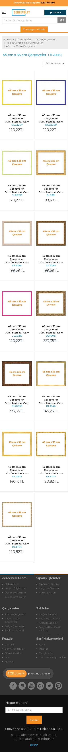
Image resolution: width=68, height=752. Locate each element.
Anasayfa (8, 39)
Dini (7, 657)
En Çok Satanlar (48, 614)
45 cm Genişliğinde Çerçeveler (25, 42)
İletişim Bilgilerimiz (16, 588)
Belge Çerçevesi (14, 626)
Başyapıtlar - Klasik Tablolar (49, 629)
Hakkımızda (11, 584)
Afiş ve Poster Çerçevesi (12, 620)
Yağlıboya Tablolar (50, 618)
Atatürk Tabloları (48, 622)
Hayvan (9, 661)
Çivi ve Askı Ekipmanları (52, 657)
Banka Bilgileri (47, 592)
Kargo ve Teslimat (49, 588)
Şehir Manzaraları (15, 648)
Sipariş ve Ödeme (49, 584)
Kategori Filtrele (34, 29)
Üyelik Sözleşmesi (15, 592)
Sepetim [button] (55, 12)
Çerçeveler (24, 39)
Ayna (42, 644)
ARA (61, 20)
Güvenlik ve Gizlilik (15, 596)
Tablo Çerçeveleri (45, 39)
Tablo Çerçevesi (14, 630)
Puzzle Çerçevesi (15, 614)
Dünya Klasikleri (14, 653)
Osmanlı (9, 644)
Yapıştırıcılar (46, 653)
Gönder (34, 719)
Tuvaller (43, 648)
